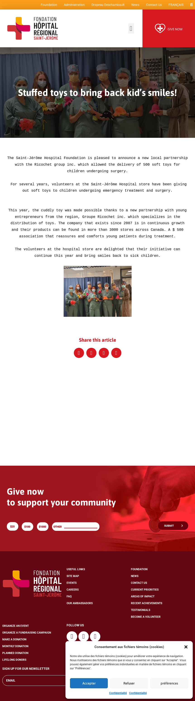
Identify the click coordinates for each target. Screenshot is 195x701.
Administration (73, 5)
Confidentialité (118, 693)
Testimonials (140, 611)
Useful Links (76, 570)
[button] (186, 647)
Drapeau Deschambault (107, 5)
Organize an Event (15, 627)
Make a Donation (14, 640)
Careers (73, 591)
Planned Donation (15, 654)
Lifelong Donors (14, 661)
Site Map (73, 577)
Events (72, 584)
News (134, 5)
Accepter (89, 683)
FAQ (69, 597)
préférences (169, 683)
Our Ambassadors (80, 604)
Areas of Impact (142, 597)
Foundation (48, 5)
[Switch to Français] (175, 5)
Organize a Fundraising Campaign (26, 634)
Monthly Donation (15, 647)
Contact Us (153, 5)
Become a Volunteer (146, 618)
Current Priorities (145, 591)
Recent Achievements (146, 604)
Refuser (129, 683)
